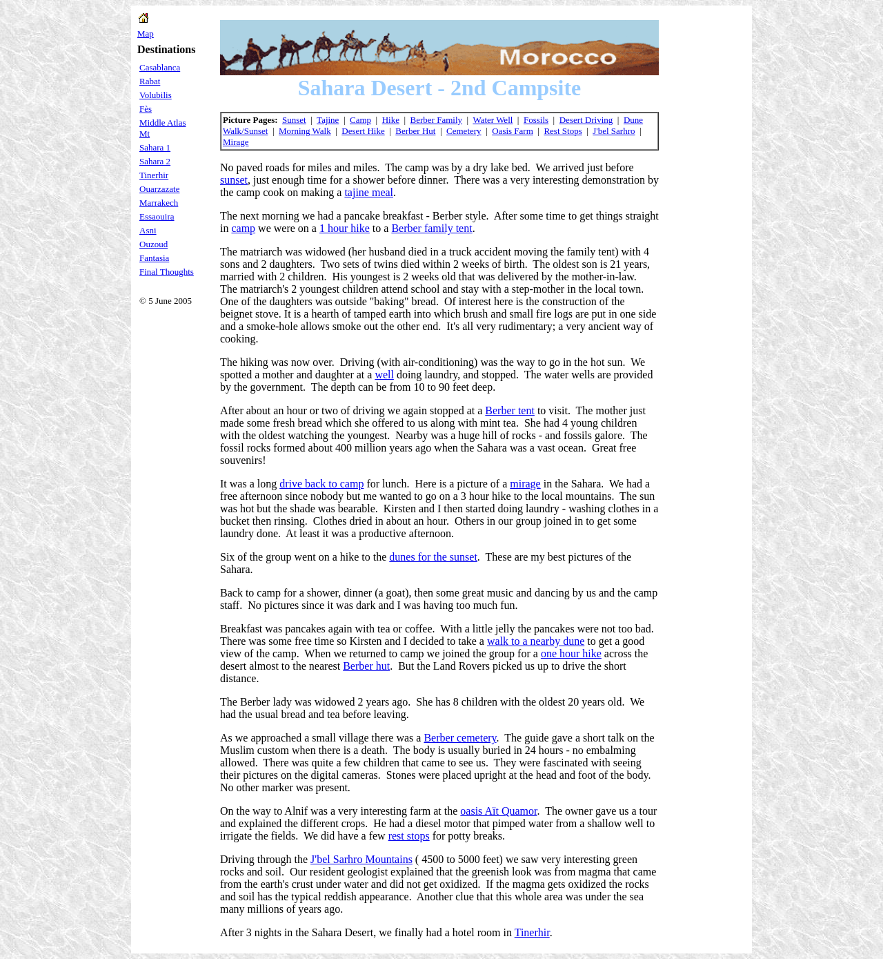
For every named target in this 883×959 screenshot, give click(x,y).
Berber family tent (431, 228)
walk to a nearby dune (535, 641)
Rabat (149, 81)
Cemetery (464, 131)
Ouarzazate (159, 189)
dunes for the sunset (433, 557)
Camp (360, 120)
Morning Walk (305, 131)
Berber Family (436, 120)
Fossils (536, 120)
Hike (390, 120)
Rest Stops (563, 131)
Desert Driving (586, 120)
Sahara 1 (154, 147)
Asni (148, 230)
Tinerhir (153, 175)
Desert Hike (362, 131)
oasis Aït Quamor (498, 811)
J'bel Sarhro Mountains (361, 859)
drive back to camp (321, 484)
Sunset (294, 120)
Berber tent (510, 410)
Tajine (328, 120)
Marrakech (158, 202)
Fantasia (154, 258)
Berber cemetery (460, 738)
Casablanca (159, 67)
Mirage (236, 142)
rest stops (409, 836)
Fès (145, 109)
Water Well (493, 120)
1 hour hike (344, 228)
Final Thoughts (166, 272)
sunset (234, 180)
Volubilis (155, 95)
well (384, 374)
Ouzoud (153, 244)
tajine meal (368, 192)
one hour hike (571, 653)
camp (243, 228)
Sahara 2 (154, 161)
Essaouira (157, 216)
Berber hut (366, 666)
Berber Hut (415, 131)
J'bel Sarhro (614, 131)
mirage (525, 484)
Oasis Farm (512, 131)
